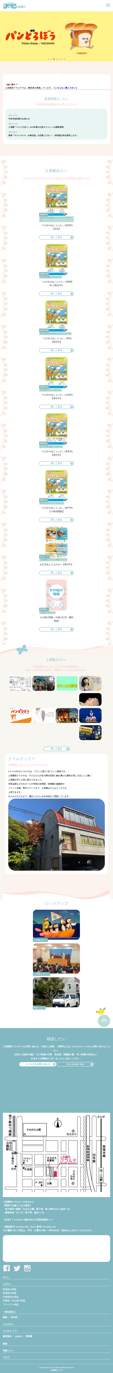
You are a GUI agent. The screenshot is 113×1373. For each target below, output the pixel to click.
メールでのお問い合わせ (37, 1064)
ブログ (6, 1357)
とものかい (8, 1324)
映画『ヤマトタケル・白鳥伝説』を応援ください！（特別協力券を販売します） (43, 135)
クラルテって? (10, 1331)
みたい (6, 1277)
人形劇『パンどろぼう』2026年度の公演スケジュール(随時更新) (36, 127)
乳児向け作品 (9, 1289)
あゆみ (18, 1336)
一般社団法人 (9, 1312)
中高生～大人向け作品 (14, 1300)
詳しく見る (56, 237)
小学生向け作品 (10, 1297)
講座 (5, 1317)
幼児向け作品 (9, 1293)
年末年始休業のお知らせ (19, 119)
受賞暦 (28, 1336)
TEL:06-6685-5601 (75, 1064)
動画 (5, 1344)
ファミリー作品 (10, 1304)
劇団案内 (7, 1336)
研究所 (14, 1317)
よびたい (7, 1284)
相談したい (8, 1350)
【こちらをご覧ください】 (65, 88)
